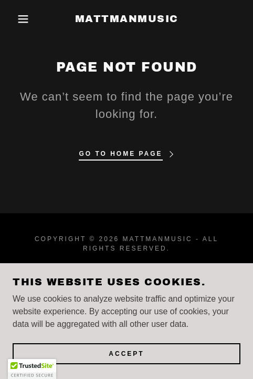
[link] (126, 19)
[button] (18, 18)
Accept (126, 353)
